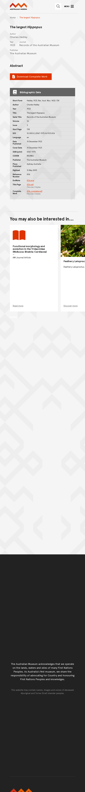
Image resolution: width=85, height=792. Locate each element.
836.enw (30, 180)
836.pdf (30, 184)
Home (13, 17)
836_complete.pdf (34, 191)
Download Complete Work (29, 76)
